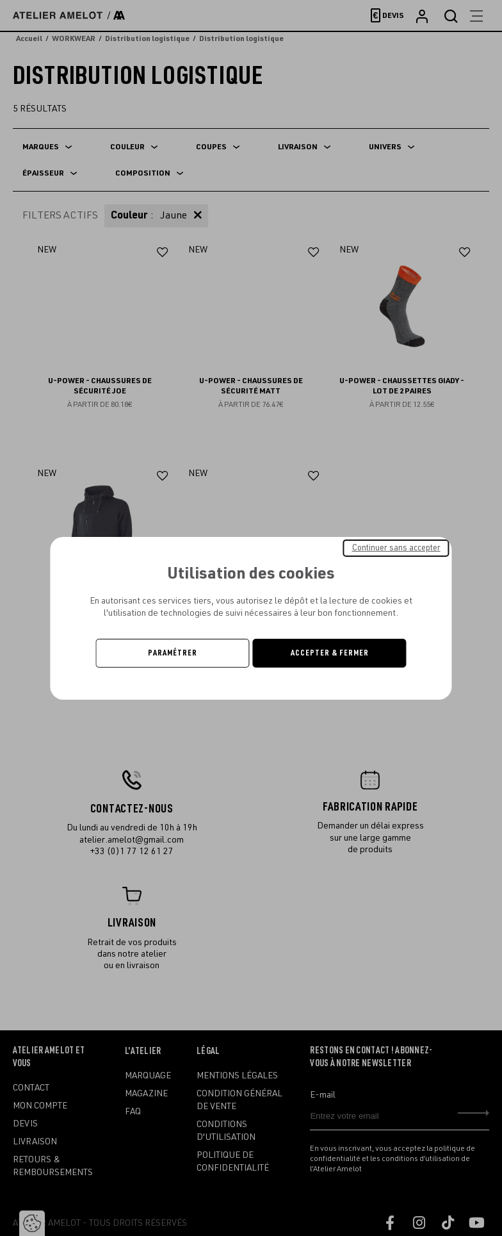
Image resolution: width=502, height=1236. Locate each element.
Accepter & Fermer (330, 653)
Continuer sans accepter (396, 547)
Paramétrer (172, 653)
